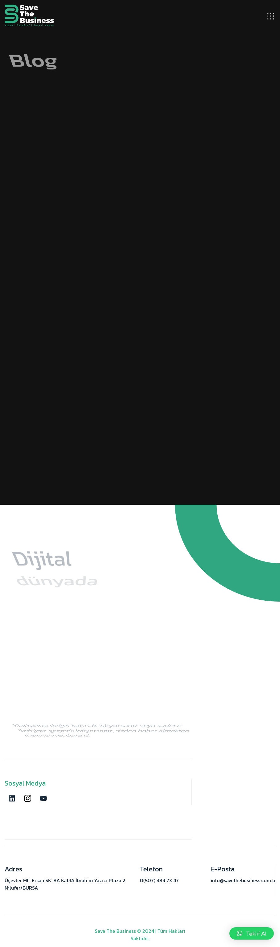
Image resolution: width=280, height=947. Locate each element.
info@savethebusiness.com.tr (243, 880)
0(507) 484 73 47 (159, 880)
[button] (251, 933)
